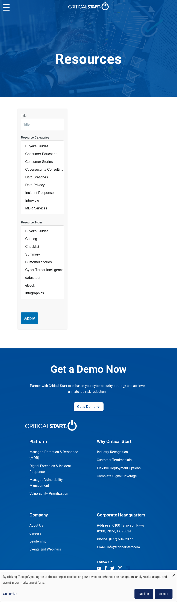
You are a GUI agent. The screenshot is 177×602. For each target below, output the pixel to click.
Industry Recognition (112, 452)
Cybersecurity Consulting (42, 169)
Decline (144, 594)
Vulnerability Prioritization (48, 493)
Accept (163, 594)
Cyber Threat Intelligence (42, 270)
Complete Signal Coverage (117, 476)
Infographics (42, 293)
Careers (35, 533)
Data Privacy (42, 185)
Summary (42, 254)
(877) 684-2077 (121, 539)
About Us (36, 525)
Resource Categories (35, 137)
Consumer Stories (42, 162)
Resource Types (32, 222)
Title (23, 115)
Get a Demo (88, 407)
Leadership (37, 541)
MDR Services (42, 208)
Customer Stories (42, 262)
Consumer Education (42, 154)
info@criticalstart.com (123, 547)
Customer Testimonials (114, 460)
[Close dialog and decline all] (174, 574)
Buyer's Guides (42, 146)
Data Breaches (42, 177)
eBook (42, 285)
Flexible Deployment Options (119, 468)
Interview (42, 200)
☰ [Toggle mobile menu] (6, 8)
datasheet (42, 278)
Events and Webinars (45, 549)
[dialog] (88, 587)
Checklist (42, 247)
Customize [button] (10, 594)
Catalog (42, 239)
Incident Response (42, 193)
